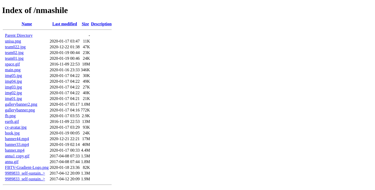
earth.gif (12, 121)
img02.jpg (13, 93)
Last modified (64, 24)
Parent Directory (19, 35)
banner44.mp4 (17, 138)
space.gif (12, 64)
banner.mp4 (14, 150)
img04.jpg (13, 81)
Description (101, 24)
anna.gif (11, 161)
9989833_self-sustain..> (25, 173)
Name (27, 24)
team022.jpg (15, 47)
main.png (13, 70)
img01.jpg (13, 98)
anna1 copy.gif (17, 156)
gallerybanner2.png (21, 104)
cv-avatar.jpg (16, 127)
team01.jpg (14, 58)
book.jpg (12, 133)
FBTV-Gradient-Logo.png (27, 167)
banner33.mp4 (17, 144)
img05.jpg (13, 75)
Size (85, 24)
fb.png (10, 116)
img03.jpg (13, 87)
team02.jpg (14, 52)
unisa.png (13, 41)
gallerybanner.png (20, 110)
